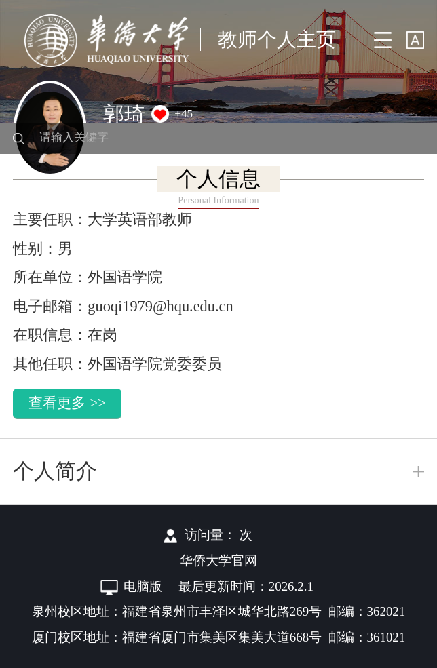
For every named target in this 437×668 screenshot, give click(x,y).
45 (187, 113)
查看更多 (66, 402)
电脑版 (143, 586)
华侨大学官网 (218, 560)
